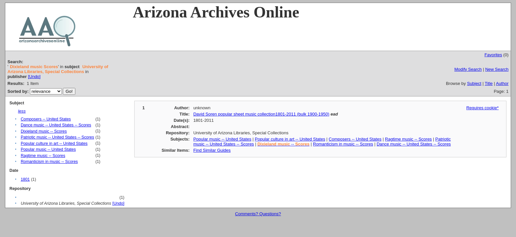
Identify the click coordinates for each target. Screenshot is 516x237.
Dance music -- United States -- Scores (56, 125)
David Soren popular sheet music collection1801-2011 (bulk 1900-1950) (261, 114)
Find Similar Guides (211, 150)
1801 (25, 179)
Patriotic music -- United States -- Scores (57, 137)
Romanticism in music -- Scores (49, 161)
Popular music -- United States (48, 149)
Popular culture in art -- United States (54, 143)
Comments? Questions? (258, 213)
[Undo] (34, 76)
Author (502, 83)
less (22, 111)
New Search (496, 69)
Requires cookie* (482, 107)
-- (283, 144)
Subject (474, 83)
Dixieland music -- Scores (44, 131)
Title (489, 83)
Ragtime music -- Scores (43, 155)
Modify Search (468, 69)
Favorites (493, 54)
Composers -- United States (46, 119)
